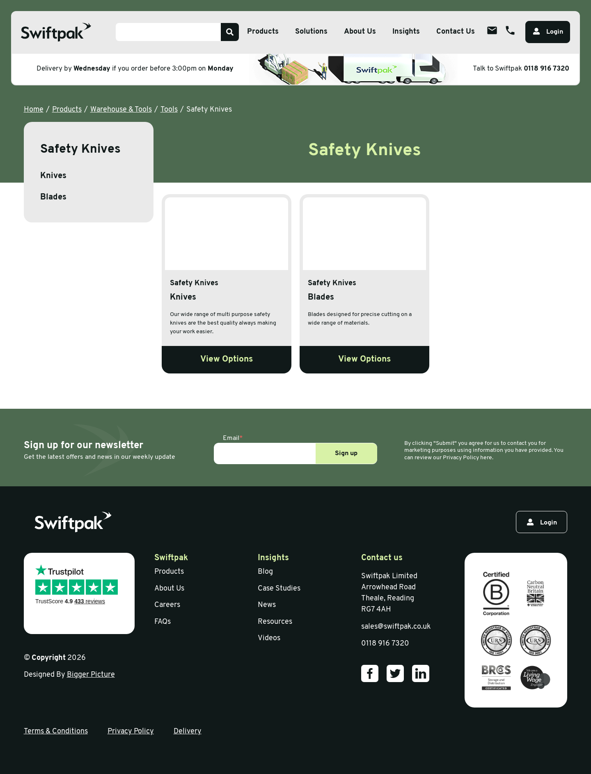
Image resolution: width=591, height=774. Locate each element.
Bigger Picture (91, 675)
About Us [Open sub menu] (360, 32)
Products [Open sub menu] (263, 32)
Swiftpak (171, 558)
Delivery (188, 731)
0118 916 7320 (546, 69)
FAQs (162, 622)
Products (67, 110)
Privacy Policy (131, 731)
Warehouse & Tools (121, 110)
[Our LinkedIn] (420, 673)
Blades (53, 197)
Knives (53, 176)
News (267, 605)
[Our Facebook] (369, 673)
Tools (169, 110)
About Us (169, 589)
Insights (406, 32)
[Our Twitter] (395, 673)
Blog (265, 572)
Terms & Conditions (56, 731)
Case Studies (279, 589)
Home (34, 110)
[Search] (230, 32)
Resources (275, 622)
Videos (269, 638)
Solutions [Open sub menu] (311, 32)
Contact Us (455, 32)
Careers (167, 605)
